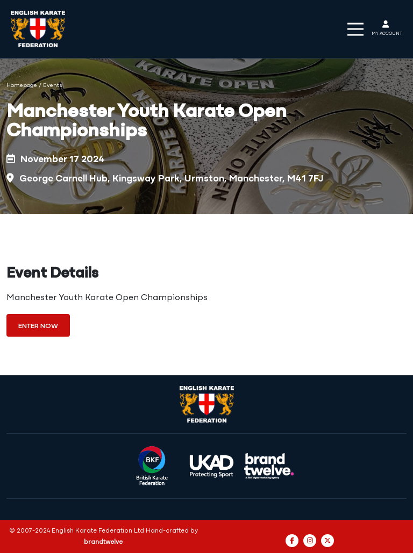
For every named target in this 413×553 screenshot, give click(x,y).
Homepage (21, 86)
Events (52, 86)
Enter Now (38, 326)
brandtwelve (103, 542)
